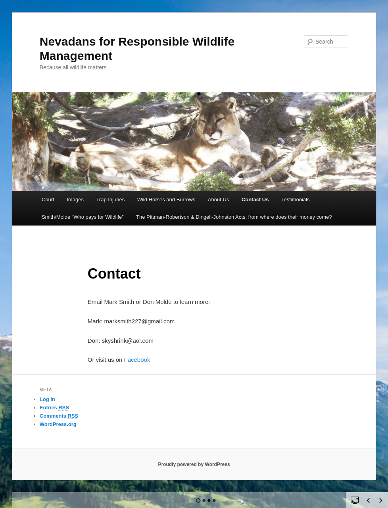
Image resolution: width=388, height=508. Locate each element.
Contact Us (255, 199)
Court (48, 199)
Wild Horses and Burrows (166, 199)
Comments (59, 416)
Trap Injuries (110, 199)
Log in (47, 399)
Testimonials (295, 199)
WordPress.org (58, 424)
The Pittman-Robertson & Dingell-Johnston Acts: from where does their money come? (234, 217)
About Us (218, 199)
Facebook (137, 359)
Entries (54, 408)
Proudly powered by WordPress (194, 464)
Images (75, 199)
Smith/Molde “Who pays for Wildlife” (83, 217)
